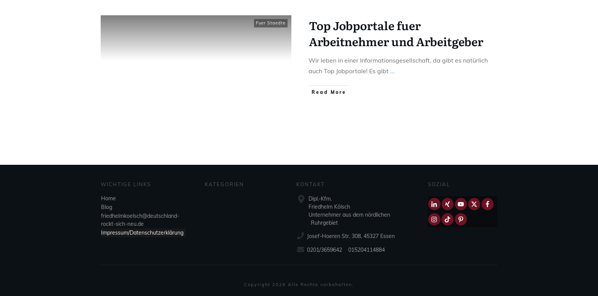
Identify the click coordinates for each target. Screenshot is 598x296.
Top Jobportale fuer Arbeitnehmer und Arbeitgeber (396, 33)
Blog (106, 207)
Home (108, 198)
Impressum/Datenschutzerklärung (142, 232)
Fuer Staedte (271, 23)
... (392, 71)
